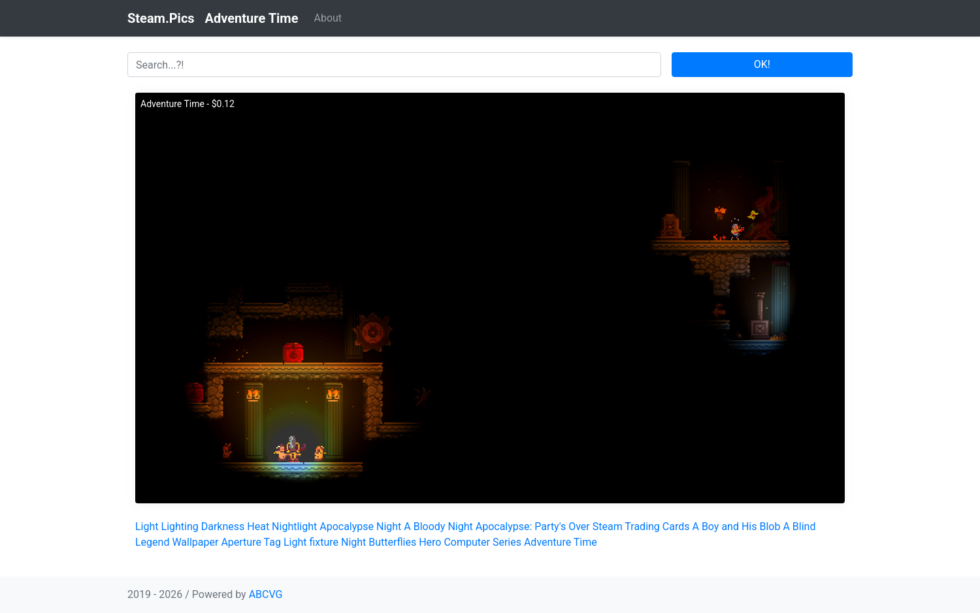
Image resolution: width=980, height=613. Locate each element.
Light (147, 526)
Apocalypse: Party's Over (533, 526)
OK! (762, 64)
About (328, 18)
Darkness (223, 526)
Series (507, 542)
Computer (467, 542)
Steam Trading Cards (641, 526)
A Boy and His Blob (736, 526)
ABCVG (266, 594)
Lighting (180, 526)
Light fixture (311, 542)
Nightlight (294, 526)
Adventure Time (560, 542)
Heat (258, 526)
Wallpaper (195, 542)
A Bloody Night (438, 526)
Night (353, 542)
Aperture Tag (251, 542)
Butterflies (392, 542)
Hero (430, 542)
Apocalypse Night (360, 526)
